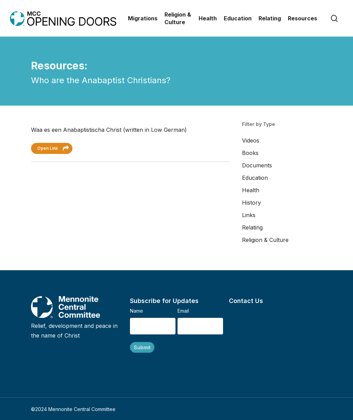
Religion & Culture (265, 239)
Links (248, 215)
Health (250, 190)
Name (136, 311)
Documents (257, 165)
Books (250, 152)
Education (255, 177)
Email (183, 311)
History (251, 202)
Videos (250, 140)
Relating (252, 227)
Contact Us (246, 300)
